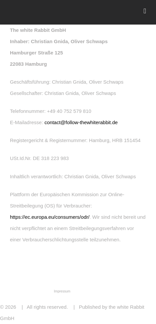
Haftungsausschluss (105, 291)
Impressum (62, 291)
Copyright (131, 291)
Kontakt (80, 291)
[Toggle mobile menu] (144, 11)
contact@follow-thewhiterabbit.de (81, 122)
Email (147, 317)
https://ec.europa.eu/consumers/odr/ (49, 217)
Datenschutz (40, 291)
